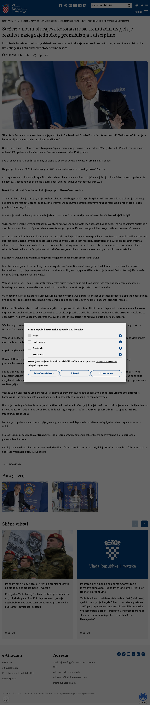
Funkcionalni (39, 342)
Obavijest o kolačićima (107, 361)
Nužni (36, 335)
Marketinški (38, 354)
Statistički (38, 348)
